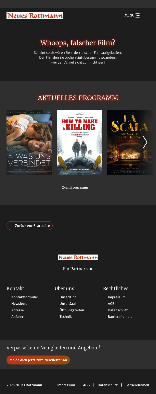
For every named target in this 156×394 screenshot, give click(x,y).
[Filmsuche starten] (145, 15)
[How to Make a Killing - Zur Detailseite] (79, 142)
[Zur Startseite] (34, 15)
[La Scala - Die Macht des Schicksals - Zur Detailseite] (130, 142)
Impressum (66, 385)
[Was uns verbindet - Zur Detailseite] (29, 142)
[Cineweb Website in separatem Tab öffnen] (78, 274)
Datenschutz (108, 385)
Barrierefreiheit (138, 385)
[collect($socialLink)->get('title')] (7, 4)
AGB (86, 385)
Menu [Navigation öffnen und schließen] (132, 15)
